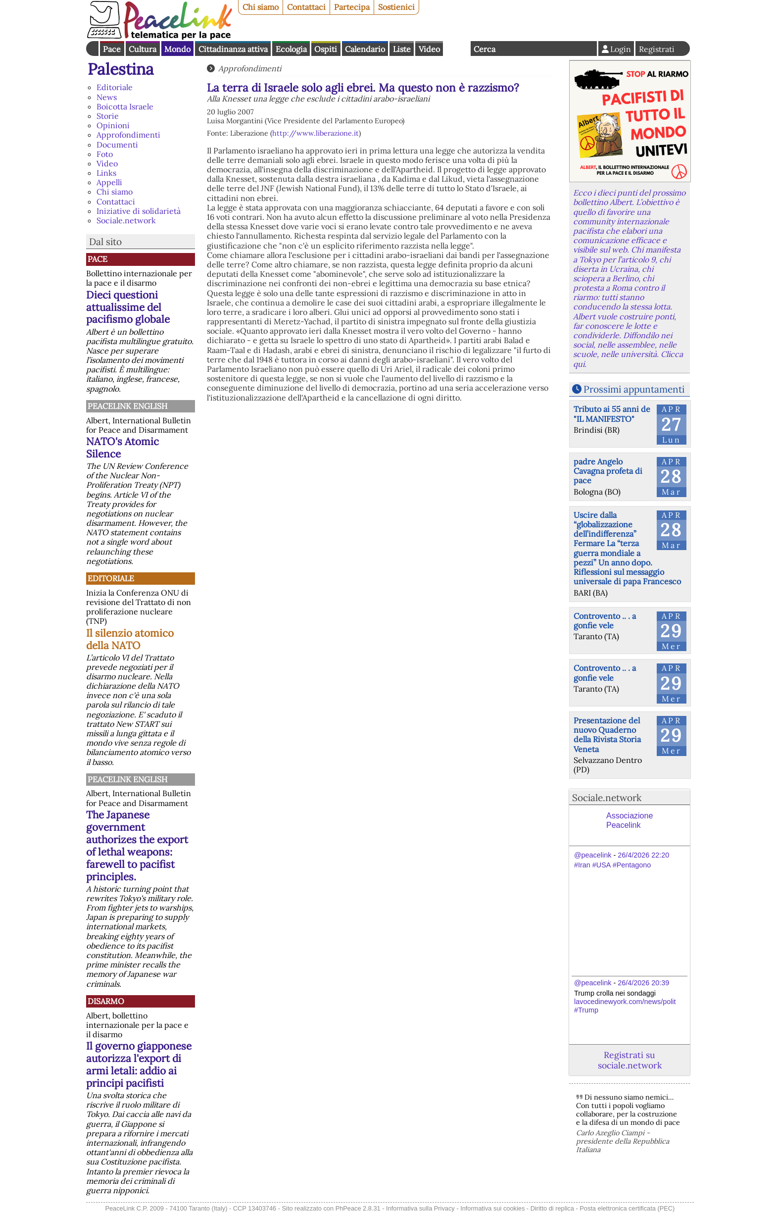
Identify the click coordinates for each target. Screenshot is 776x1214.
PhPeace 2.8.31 (358, 1208)
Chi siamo (260, 7)
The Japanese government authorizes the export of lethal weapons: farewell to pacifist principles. (137, 845)
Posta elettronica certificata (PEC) (627, 1208)
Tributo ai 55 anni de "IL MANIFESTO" (612, 413)
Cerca (484, 49)
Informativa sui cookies (492, 1208)
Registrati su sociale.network (630, 1060)
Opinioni (113, 125)
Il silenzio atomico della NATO (130, 639)
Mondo (177, 49)
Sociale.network (126, 220)
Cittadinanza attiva (233, 49)
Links (106, 173)
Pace (112, 49)
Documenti (117, 145)
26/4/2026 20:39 (643, 983)
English (456, 48)
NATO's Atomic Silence (122, 447)
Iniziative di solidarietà (139, 211)
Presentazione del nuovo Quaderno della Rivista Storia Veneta (607, 734)
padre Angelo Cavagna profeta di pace (608, 470)
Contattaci (306, 7)
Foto (105, 154)
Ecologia (291, 49)
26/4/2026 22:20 (643, 855)
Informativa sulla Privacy (420, 1208)
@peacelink (592, 855)
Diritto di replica (552, 1208)
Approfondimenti (128, 135)
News (107, 97)
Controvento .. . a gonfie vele (605, 620)
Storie (108, 116)
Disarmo (106, 1001)
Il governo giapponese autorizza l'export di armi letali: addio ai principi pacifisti (139, 1064)
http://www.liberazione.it (315, 133)
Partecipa (352, 7)
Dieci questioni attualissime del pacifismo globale (128, 307)
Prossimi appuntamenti (633, 389)
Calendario (365, 49)
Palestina (121, 69)
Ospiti (325, 49)
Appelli (109, 182)
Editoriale (115, 87)
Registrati (657, 49)
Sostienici (396, 7)
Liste (402, 49)
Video (429, 49)
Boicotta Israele (125, 106)
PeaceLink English (127, 406)
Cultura (142, 49)
